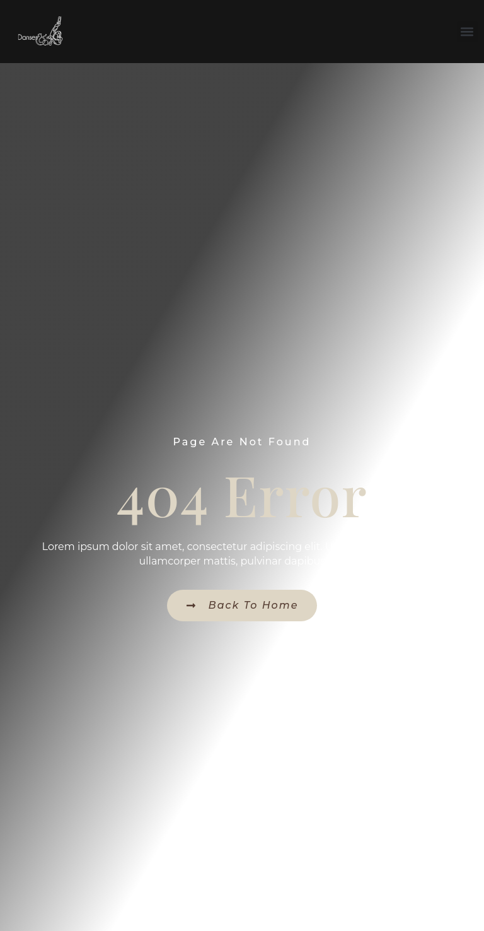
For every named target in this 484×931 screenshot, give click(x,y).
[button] (467, 31)
